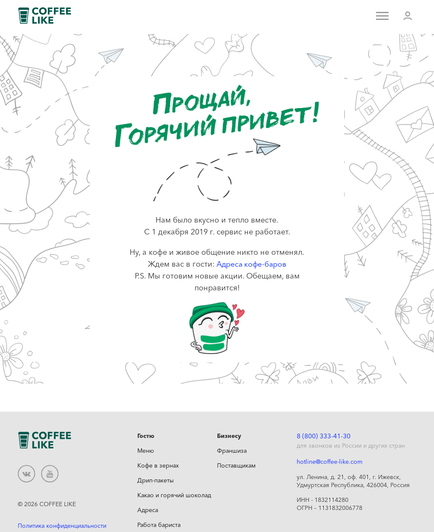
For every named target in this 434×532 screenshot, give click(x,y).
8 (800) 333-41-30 (324, 436)
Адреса (147, 510)
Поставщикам (236, 465)
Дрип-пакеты (155, 480)
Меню (145, 450)
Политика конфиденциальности (62, 525)
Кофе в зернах (158, 465)
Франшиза (232, 450)
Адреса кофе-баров (251, 264)
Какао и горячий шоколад (174, 495)
